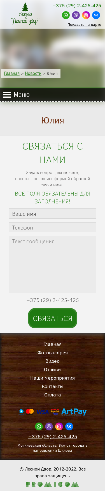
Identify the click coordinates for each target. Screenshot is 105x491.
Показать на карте (84, 24)
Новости (33, 73)
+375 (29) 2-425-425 (52, 436)
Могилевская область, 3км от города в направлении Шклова (52, 448)
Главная (12, 73)
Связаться (53, 318)
